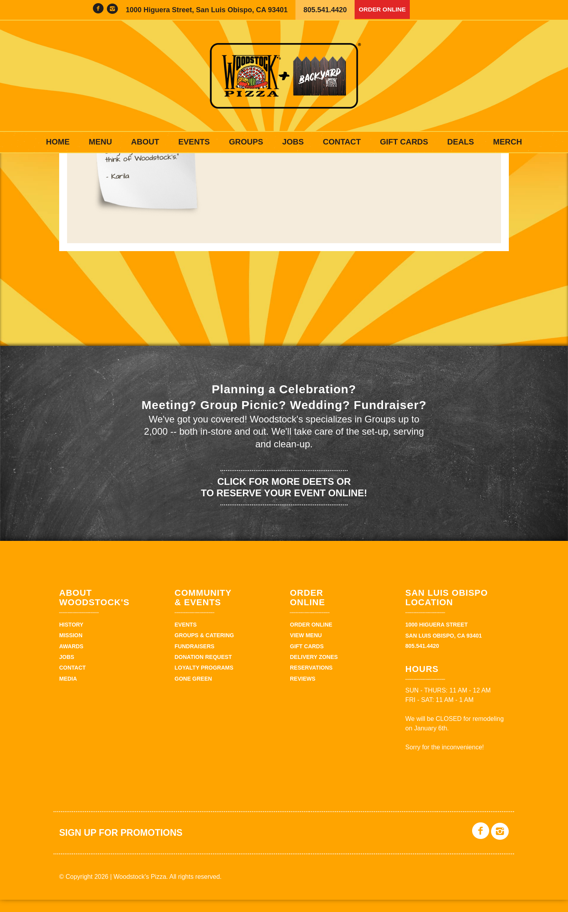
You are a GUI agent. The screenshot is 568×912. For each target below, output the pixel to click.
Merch (507, 141)
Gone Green (193, 691)
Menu (100, 141)
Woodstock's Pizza (284, 75)
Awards (71, 658)
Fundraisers (195, 658)
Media (68, 691)
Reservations (311, 680)
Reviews (303, 691)
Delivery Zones (314, 669)
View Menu (306, 648)
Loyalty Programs (204, 680)
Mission (70, 648)
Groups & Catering (204, 648)
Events (194, 141)
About (145, 141)
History (71, 637)
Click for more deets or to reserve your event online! (284, 499)
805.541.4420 (325, 10)
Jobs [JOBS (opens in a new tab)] (293, 141)
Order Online (386, 10)
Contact (342, 141)
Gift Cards (404, 141)
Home (58, 141)
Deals (460, 141)
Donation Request (203, 669)
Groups (246, 141)
